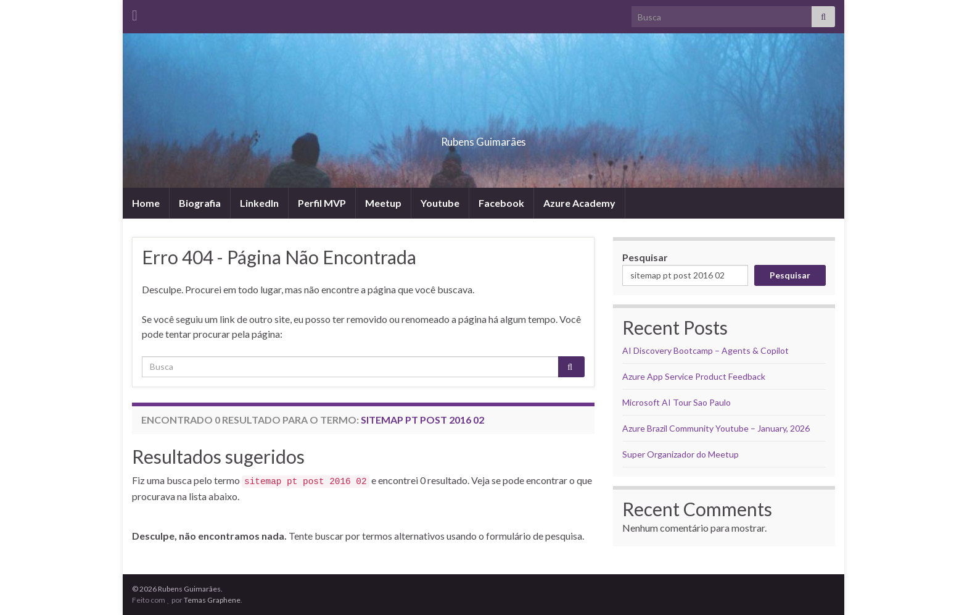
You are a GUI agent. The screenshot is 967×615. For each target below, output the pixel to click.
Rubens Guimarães (483, 138)
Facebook (501, 203)
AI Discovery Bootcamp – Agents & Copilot (705, 350)
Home (146, 203)
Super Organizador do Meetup (680, 454)
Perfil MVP (322, 203)
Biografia (200, 203)
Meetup (383, 203)
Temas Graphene (212, 600)
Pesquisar (645, 257)
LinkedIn (259, 203)
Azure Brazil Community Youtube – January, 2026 (716, 428)
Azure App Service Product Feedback (693, 376)
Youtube (440, 203)
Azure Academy (579, 203)
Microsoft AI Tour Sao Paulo (676, 402)
